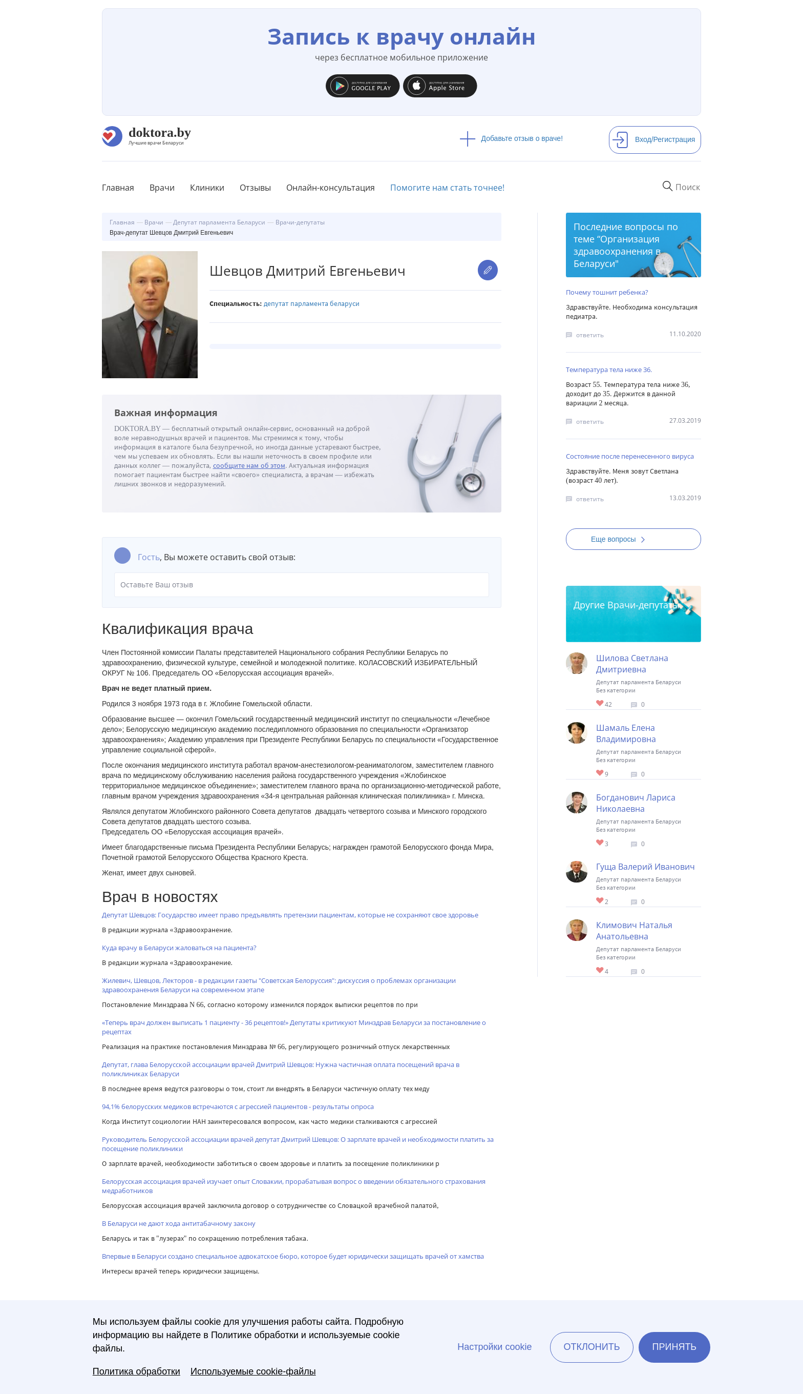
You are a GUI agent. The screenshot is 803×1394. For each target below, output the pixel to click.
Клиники (207, 187)
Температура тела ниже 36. (609, 369)
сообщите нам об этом (249, 465)
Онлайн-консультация (330, 187)
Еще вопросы (621, 539)
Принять (674, 1347)
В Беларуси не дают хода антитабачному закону (179, 1223)
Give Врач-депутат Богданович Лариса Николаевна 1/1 (600, 843)
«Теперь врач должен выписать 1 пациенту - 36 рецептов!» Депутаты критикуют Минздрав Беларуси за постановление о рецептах (294, 1027)
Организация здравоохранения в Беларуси (617, 251)
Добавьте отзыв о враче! (511, 138)
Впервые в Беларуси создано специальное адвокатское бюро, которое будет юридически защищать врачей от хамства (293, 1256)
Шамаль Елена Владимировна (626, 733)
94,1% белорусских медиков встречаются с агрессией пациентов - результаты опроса (238, 1106)
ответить (590, 335)
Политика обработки (136, 1371)
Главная (118, 187)
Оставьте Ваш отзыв (301, 584)
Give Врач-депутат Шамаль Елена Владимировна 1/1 (600, 773)
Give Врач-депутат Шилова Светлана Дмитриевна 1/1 (600, 704)
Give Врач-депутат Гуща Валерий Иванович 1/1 (600, 901)
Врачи (162, 187)
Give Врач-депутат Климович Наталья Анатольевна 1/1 (600, 971)
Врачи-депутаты (643, 605)
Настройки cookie (494, 1347)
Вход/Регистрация (653, 139)
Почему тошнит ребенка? (607, 292)
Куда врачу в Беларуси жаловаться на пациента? (179, 947)
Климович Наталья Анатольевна (634, 930)
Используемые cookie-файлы (253, 1371)
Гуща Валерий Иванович (645, 866)
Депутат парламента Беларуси (312, 304)
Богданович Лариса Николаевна (635, 803)
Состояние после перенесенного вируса (630, 456)
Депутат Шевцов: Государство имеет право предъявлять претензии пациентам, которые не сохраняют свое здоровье (290, 914)
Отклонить (591, 1347)
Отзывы (255, 187)
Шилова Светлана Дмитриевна (632, 663)
